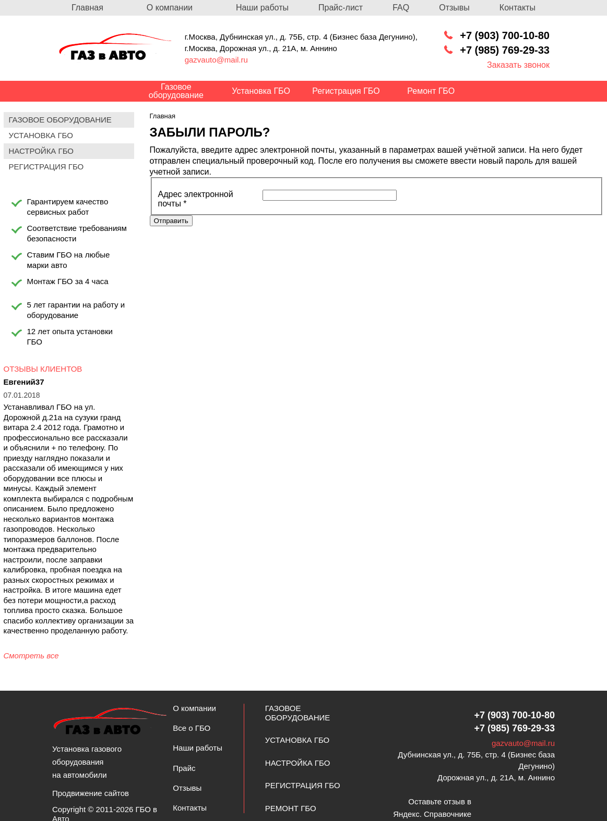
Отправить (171, 221)
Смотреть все (31, 655)
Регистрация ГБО (302, 785)
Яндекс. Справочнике (432, 814)
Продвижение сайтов (90, 793)
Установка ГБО (297, 740)
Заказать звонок (518, 64)
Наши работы (262, 7)
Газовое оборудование (297, 713)
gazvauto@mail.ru (216, 59)
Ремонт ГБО (290, 808)
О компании (170, 7)
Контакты (517, 7)
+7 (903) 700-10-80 (505, 35)
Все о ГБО (191, 728)
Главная (87, 7)
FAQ (400, 7)
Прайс (184, 768)
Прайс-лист (340, 7)
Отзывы (454, 7)
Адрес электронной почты (195, 199)
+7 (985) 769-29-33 (505, 50)
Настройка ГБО (297, 762)
